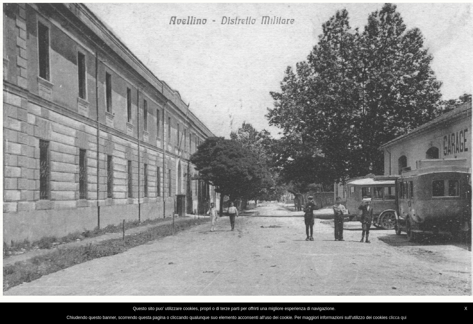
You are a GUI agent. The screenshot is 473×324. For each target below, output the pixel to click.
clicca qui (397, 317)
